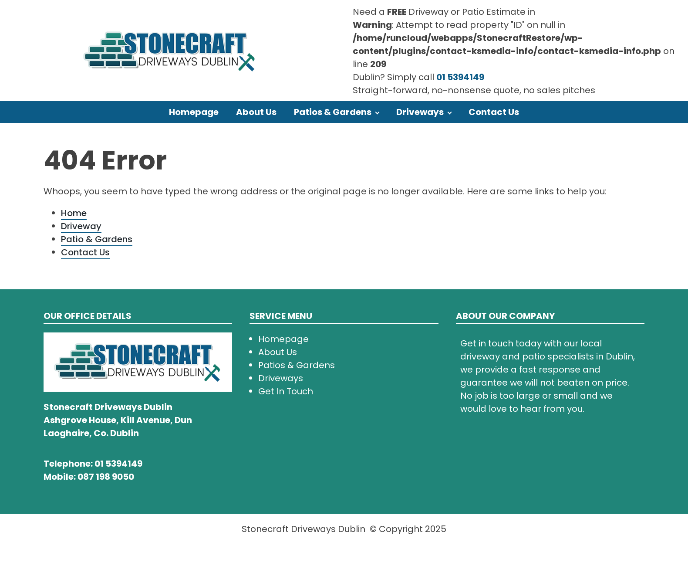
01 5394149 (460, 77)
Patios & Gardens (332, 112)
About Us (256, 112)
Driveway (81, 226)
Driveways (420, 112)
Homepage (194, 112)
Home (74, 213)
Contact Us (494, 112)
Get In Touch (285, 391)
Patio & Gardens (96, 239)
